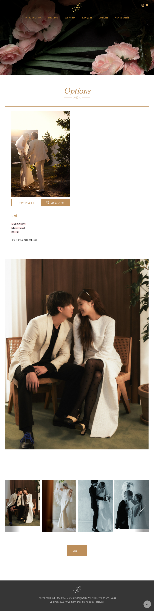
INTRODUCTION (33, 17)
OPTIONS (103, 17)
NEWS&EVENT (122, 17)
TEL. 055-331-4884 (107, 598)
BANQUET (87, 17)
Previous (12, 506)
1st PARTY (70, 17)
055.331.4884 (57, 202)
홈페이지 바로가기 (26, 202)
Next (141, 506)
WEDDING (53, 17)
